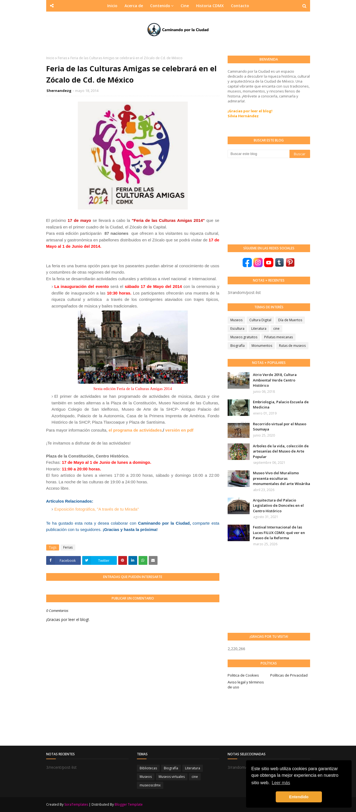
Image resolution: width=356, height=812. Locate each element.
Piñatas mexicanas (278, 337)
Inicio (50, 58)
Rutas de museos (292, 345)
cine (276, 328)
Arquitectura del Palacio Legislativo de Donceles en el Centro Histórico (278, 505)
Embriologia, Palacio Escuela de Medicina (281, 404)
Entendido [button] (298, 797)
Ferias (62, 58)
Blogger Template (129, 804)
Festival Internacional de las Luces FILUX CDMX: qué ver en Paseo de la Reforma (279, 532)
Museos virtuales (172, 776)
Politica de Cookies (243, 675)
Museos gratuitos (243, 337)
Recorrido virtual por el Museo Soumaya (279, 426)
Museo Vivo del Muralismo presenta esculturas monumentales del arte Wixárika (281, 478)
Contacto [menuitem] (240, 5)
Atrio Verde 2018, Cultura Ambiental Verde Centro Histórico (275, 380)
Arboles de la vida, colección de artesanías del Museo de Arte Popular (281, 451)
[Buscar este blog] (258, 154)
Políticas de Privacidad (289, 675)
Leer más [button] (281, 782)
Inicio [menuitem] (112, 5)
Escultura (237, 328)
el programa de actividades (135, 430)
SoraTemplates (76, 804)
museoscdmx (150, 785)
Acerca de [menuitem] (134, 5)
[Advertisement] (269, 200)
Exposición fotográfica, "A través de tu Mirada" (96, 509)
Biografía (237, 345)
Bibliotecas (148, 768)
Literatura (258, 328)
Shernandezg (58, 90)
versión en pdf (179, 430)
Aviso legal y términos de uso (246, 685)
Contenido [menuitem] (160, 5)
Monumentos (262, 345)
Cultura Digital (260, 320)
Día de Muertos (290, 320)
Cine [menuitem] (185, 5)
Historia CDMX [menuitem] (210, 5)
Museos (236, 320)
